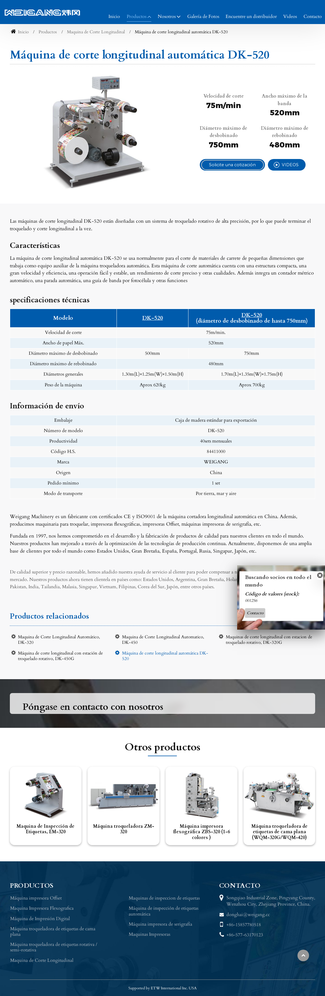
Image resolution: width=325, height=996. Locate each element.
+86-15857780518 (243, 925)
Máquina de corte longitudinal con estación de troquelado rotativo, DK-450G (60, 656)
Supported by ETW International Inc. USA (162, 988)
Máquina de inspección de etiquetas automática (163, 911)
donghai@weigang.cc (248, 914)
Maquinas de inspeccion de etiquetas (164, 898)
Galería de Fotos (203, 16)
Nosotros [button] (167, 16)
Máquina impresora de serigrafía (160, 924)
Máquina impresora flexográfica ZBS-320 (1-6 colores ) (201, 831)
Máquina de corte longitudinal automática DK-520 (165, 656)
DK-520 (152, 318)
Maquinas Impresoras (149, 934)
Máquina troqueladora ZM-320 (123, 829)
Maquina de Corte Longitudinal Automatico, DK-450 (163, 640)
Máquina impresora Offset (36, 898)
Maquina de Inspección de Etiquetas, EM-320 (46, 829)
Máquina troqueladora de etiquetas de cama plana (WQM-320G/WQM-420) (279, 831)
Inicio (114, 16)
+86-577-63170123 (244, 935)
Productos (48, 32)
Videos (290, 16)
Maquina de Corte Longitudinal (96, 32)
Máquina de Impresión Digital (40, 918)
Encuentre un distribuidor (251, 16)
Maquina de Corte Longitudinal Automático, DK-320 (59, 640)
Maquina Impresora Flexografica (42, 908)
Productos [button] (136, 16)
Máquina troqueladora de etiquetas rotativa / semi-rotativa (53, 947)
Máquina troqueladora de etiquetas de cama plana (52, 931)
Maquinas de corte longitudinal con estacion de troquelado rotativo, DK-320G (269, 640)
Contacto (313, 16)
